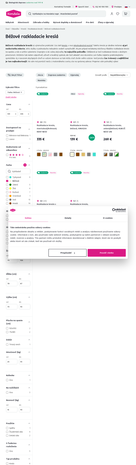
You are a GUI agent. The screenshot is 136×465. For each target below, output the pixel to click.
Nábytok (10, 22)
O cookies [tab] (108, 218)
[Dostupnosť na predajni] (19, 129)
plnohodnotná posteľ (83, 45)
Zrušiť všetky (11, 97)
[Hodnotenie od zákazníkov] (19, 148)
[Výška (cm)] (19, 297)
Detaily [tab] (68, 218)
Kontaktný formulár (62, 7)
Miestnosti (23, 22)
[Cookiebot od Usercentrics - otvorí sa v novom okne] (114, 210)
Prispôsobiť (67, 253)
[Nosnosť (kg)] (19, 400)
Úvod (7, 29)
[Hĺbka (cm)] (19, 274)
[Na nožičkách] (19, 387)
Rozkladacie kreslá (35, 29)
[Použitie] (19, 423)
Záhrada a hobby (41, 22)
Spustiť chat (82, 7)
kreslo (64, 45)
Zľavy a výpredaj (106, 22)
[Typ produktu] (19, 458)
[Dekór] (19, 339)
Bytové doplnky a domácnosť (67, 22)
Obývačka (15, 29)
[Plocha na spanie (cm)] (19, 322)
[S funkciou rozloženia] (19, 444)
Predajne (116, 7)
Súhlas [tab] (28, 218)
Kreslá (23, 29)
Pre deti (90, 22)
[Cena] (19, 104)
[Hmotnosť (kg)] (19, 352)
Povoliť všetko (107, 253)
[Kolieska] (19, 375)
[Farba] (19, 165)
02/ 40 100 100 (100, 7)
